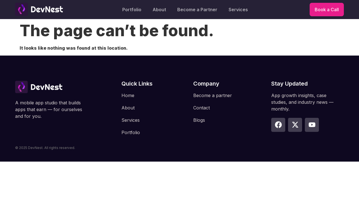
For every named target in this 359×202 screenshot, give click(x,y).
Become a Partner (197, 9)
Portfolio (131, 9)
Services (238, 9)
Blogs (199, 120)
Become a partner (212, 95)
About (159, 9)
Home (127, 95)
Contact (201, 108)
